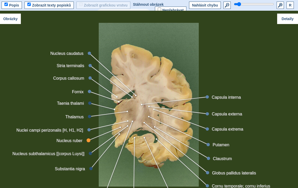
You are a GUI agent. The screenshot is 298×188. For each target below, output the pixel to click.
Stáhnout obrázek (148, 4)
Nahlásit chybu (205, 5)
